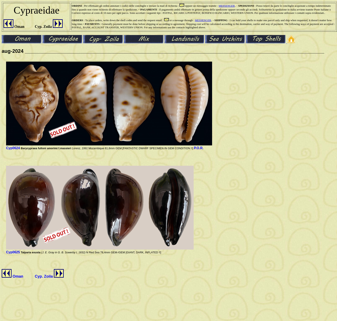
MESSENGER (227, 5)
